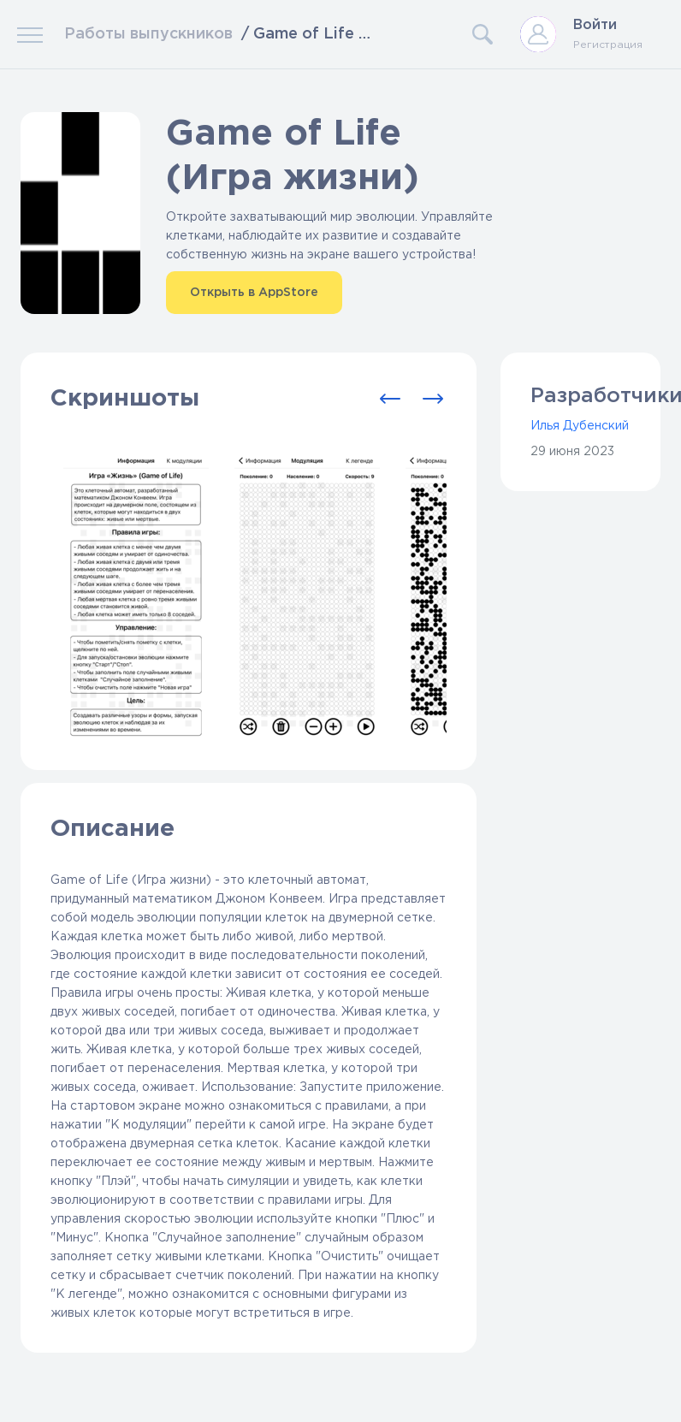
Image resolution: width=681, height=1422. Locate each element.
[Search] (437, 34)
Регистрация (608, 45)
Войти (595, 25)
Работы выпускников (148, 34)
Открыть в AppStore (254, 292)
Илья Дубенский (579, 426)
